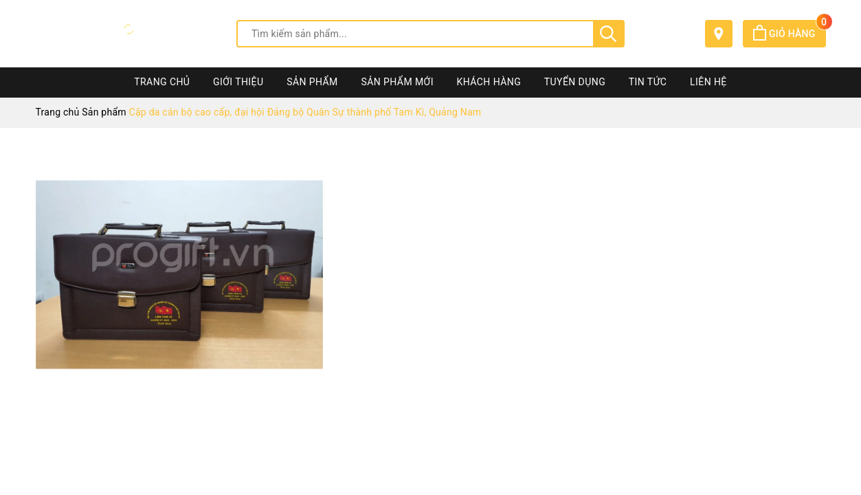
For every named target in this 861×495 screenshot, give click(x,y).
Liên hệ (708, 81)
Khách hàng (489, 81)
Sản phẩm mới (397, 81)
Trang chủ (162, 81)
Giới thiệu (238, 81)
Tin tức (648, 81)
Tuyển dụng (574, 81)
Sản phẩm (312, 81)
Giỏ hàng (789, 33)
